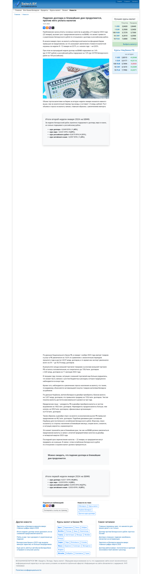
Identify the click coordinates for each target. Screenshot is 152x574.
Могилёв (61, 553)
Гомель (60, 535)
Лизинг (65, 10)
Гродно (60, 542)
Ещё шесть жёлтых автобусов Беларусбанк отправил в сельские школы (34, 549)
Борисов (68, 546)
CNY (118, 36)
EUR (117, 30)
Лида (67, 542)
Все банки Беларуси (31, 10)
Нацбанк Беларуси (85, 510)
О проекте (127, 1)
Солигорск (77, 546)
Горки (87, 553)
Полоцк (68, 531)
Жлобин (87, 535)
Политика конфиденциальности (28, 570)
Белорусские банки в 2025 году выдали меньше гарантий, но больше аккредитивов (34, 543)
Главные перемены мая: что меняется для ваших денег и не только (116, 527)
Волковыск (75, 542)
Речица (60, 538)
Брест (60, 527)
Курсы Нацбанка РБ (124, 50)
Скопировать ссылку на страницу (55, 510)
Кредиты (44, 10)
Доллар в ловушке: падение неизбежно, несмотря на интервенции (115, 538)
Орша (75, 531)
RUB (118, 33)
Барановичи (68, 527)
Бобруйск (69, 553)
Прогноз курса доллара (87, 513)
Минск (60, 546)
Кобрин (84, 527)
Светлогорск (69, 535)
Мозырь (79, 535)
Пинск (77, 527)
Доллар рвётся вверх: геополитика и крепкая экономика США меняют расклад (117, 549)
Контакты (135, 1)
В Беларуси (82, 506)
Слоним (84, 542)
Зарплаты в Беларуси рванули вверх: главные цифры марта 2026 (31, 527)
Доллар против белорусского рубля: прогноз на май (116, 533)
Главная (119, 1)
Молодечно (87, 546)
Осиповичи (79, 553)
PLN (117, 39)
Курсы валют (55, 10)
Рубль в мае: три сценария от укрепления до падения (34, 538)
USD (118, 26)
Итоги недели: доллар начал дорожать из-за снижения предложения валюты (34, 533)
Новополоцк (84, 531)
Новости (73, 10)
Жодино (61, 549)
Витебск (61, 531)
